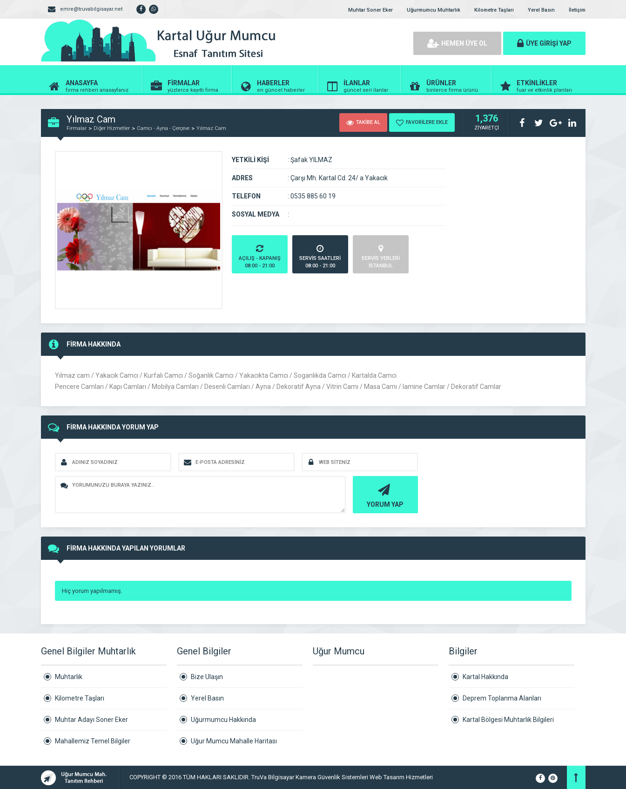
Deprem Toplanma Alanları (502, 698)
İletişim (577, 10)
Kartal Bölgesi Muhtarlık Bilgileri (508, 719)
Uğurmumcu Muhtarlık (433, 10)
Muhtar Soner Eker (370, 10)
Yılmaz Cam (211, 128)
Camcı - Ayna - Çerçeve (163, 128)
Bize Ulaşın (207, 676)
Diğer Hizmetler (112, 128)
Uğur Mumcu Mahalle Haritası (234, 741)
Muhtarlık (68, 676)
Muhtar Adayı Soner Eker (91, 719)
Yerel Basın (541, 10)
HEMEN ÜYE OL (457, 43)
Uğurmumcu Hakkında (223, 719)
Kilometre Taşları (494, 10)
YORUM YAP (384, 495)
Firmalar (77, 128)
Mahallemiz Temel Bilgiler (92, 741)
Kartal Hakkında (485, 676)
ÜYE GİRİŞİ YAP (544, 43)
